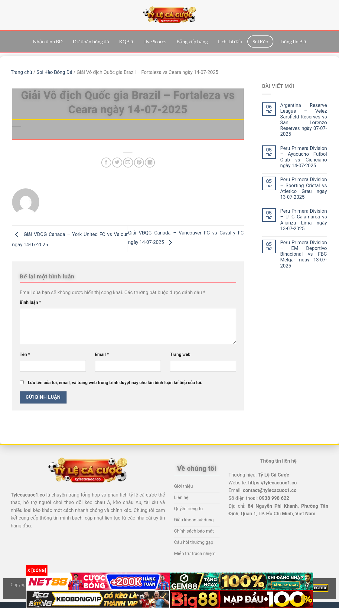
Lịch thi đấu (230, 41)
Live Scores (154, 41)
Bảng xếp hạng (192, 41)
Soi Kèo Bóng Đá (54, 72)
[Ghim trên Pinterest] (139, 163)
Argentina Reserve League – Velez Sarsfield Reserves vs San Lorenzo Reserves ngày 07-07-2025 (303, 119)
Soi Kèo (260, 41)
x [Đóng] (37, 570)
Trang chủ (21, 72)
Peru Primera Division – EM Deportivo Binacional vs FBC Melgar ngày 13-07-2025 (303, 254)
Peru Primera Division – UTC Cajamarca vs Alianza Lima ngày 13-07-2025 (303, 219)
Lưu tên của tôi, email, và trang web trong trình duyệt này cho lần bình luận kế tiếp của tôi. (115, 382)
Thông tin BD (292, 41)
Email (102, 354)
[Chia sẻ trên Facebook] (106, 163)
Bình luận (30, 302)
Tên (25, 354)
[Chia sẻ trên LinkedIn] (150, 163)
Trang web (180, 354)
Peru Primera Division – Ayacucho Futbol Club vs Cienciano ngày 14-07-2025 (303, 157)
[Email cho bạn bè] (128, 163)
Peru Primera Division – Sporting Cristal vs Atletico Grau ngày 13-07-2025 (303, 188)
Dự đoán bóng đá (91, 41)
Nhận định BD (48, 41)
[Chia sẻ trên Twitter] (117, 163)
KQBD (126, 41)
